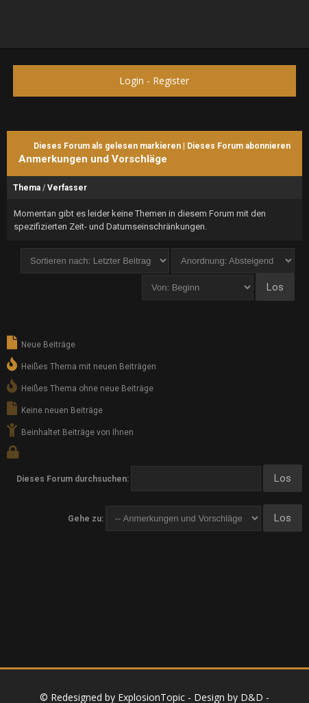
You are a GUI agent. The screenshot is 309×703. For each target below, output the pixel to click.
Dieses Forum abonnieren (239, 146)
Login (131, 80)
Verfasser (67, 188)
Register (171, 80)
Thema (26, 188)
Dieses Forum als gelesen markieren (107, 146)
